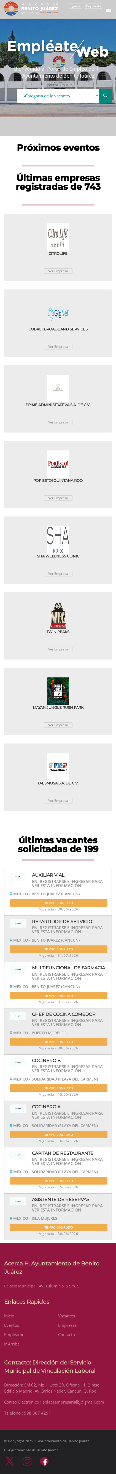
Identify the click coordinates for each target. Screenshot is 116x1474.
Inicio (9, 1316)
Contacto (66, 1334)
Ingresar (75, 6)
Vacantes (66, 1316)
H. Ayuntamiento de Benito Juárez (31, 1450)
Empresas (67, 1325)
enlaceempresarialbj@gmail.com (73, 1402)
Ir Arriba (12, 1344)
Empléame (14, 1334)
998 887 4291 (37, 1413)
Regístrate (93, 6)
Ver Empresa (58, 271)
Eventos (11, 1325)
